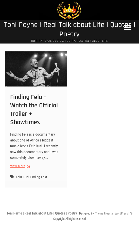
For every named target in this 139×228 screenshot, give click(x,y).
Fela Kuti (22, 181)
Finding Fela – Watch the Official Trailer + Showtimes (34, 114)
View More (19, 170)
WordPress (121, 213)
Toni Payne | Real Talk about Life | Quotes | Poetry (69, 29)
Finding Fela (38, 181)
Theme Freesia (104, 213)
